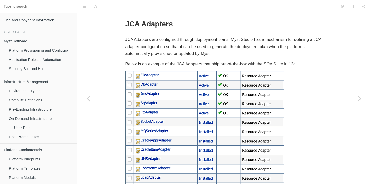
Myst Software (15, 41)
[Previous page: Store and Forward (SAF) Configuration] (88, 98)
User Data (22, 128)
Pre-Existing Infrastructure (30, 109)
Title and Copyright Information (29, 20)
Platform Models (22, 178)
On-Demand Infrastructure (30, 119)
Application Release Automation (35, 59)
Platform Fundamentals (23, 150)
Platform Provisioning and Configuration (41, 50)
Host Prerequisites (24, 137)
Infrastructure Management (26, 82)
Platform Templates (24, 168)
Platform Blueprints (24, 159)
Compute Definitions (25, 100)
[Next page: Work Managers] (359, 98)
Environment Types (24, 91)
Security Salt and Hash (28, 69)
